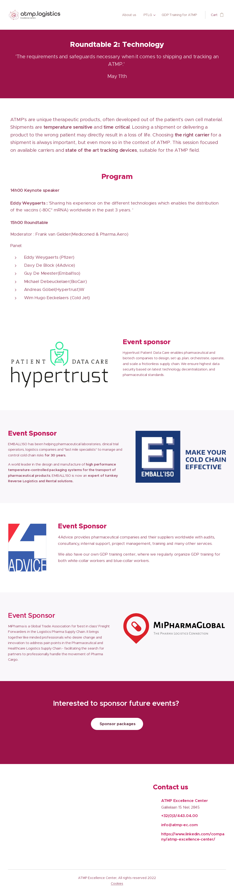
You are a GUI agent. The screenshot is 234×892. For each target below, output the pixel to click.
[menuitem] (130, 15)
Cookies (117, 883)
